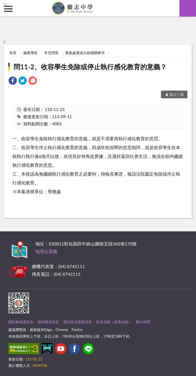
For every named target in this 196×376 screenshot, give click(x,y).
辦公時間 (143, 322)
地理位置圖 (46, 251)
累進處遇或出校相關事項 (85, 53)
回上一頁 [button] (176, 94)
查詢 (187, 8)
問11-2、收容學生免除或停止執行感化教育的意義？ (90, 67)
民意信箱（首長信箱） (114, 322)
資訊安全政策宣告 (77, 322)
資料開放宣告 (48, 322)
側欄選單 (8, 9)
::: (4, 4)
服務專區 (30, 53)
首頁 (12, 53)
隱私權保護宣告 (20, 322)
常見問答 (51, 53)
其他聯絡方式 (99, 266)
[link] (13, 81)
